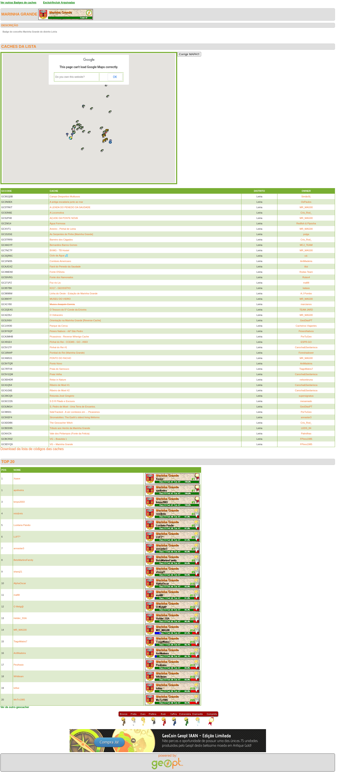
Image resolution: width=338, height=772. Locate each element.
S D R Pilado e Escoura (62, 401)
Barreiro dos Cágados (61, 239)
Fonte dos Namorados (61, 277)
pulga (306, 234)
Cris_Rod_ (306, 212)
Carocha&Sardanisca (306, 347)
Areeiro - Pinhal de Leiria (63, 229)
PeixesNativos (306, 331)
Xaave (17, 478)
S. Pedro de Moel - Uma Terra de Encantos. (72, 406)
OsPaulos (306, 202)
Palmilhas (306, 433)
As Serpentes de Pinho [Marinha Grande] (71, 234)
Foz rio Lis (55, 282)
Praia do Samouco (59, 369)
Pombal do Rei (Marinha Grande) (67, 352)
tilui (306, 266)
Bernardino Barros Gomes (63, 245)
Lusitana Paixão (22, 525)
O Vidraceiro (56, 315)
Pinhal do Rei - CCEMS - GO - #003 (69, 342)
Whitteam (18, 676)
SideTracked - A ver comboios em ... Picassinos (75, 412)
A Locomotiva (57, 212)
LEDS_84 (306, 428)
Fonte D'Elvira (57, 272)
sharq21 (18, 571)
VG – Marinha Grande (61, 444)
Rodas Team (306, 272)
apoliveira (19, 490)
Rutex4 (306, 277)
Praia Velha (56, 374)
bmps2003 (19, 502)
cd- (306, 255)
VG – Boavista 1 (58, 439)
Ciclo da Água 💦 (59, 255)
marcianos (306, 304)
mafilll (306, 282)
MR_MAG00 (306, 207)
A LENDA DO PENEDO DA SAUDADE (70, 207)
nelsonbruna (306, 379)
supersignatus (306, 396)
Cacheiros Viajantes (306, 325)
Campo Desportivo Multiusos (65, 196)
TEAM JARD (306, 309)
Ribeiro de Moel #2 (59, 390)
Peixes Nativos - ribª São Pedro (66, 331)
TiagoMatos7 (306, 369)
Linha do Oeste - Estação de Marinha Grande (73, 293)
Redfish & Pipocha (306, 223)
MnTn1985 (19, 699)
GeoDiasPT (306, 320)
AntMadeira (306, 261)
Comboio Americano (60, 261)
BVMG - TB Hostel (59, 250)
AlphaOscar (20, 583)
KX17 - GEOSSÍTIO (60, 288)
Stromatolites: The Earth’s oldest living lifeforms (74, 417)
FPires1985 (306, 439)
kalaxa (306, 288)
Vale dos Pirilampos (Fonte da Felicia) (69, 433)
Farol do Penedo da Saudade (65, 266)
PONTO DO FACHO (60, 358)
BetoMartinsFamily (23, 560)
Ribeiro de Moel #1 (59, 385)
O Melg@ (19, 606)
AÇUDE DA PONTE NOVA (64, 218)
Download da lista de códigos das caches (32, 449)
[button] (70, 138)
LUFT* (17, 536)
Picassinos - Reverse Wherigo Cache (69, 336)
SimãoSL (306, 196)
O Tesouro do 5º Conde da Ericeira (68, 309)
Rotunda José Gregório (62, 396)
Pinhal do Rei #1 (58, 347)
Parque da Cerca (58, 325)
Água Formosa (57, 223)
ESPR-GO (306, 342)
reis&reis (18, 513)
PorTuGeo (306, 336)
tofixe (16, 688)
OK (115, 77)
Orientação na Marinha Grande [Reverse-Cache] (75, 320)
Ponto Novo (56, 363)
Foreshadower (306, 352)
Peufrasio (18, 664)
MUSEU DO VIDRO (60, 299)
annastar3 (306, 417)
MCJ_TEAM (306, 245)
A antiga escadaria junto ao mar (66, 202)
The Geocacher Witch (61, 422)
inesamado (306, 401)
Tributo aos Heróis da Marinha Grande (70, 428)
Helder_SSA (20, 618)
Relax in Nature (58, 379)
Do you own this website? (70, 76)
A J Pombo (306, 293)
